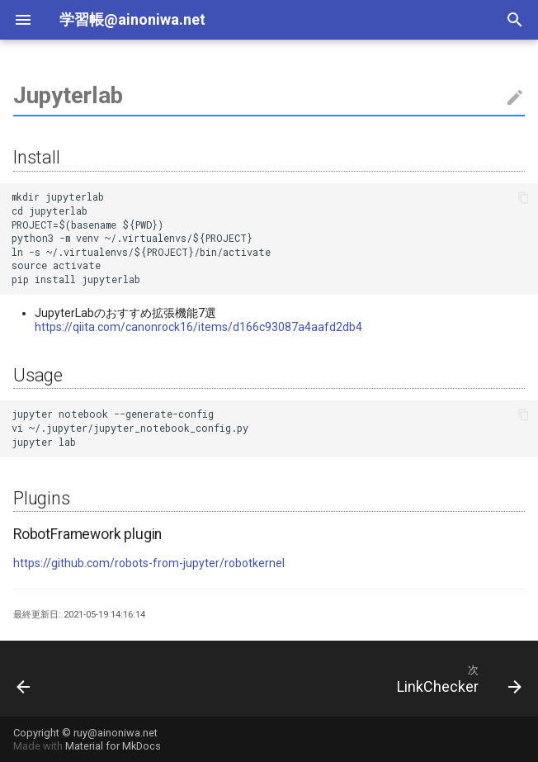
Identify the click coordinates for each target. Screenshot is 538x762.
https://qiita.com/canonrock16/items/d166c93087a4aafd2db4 (198, 327)
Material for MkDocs (113, 746)
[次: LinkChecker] (456, 678)
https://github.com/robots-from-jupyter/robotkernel (149, 563)
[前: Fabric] (24, 678)
